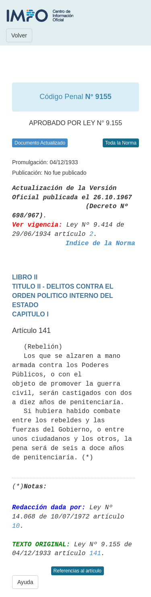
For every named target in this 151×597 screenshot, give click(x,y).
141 (95, 553)
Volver (19, 35)
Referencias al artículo (77, 571)
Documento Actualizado (39, 143)
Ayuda (25, 582)
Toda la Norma (121, 143)
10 (16, 526)
